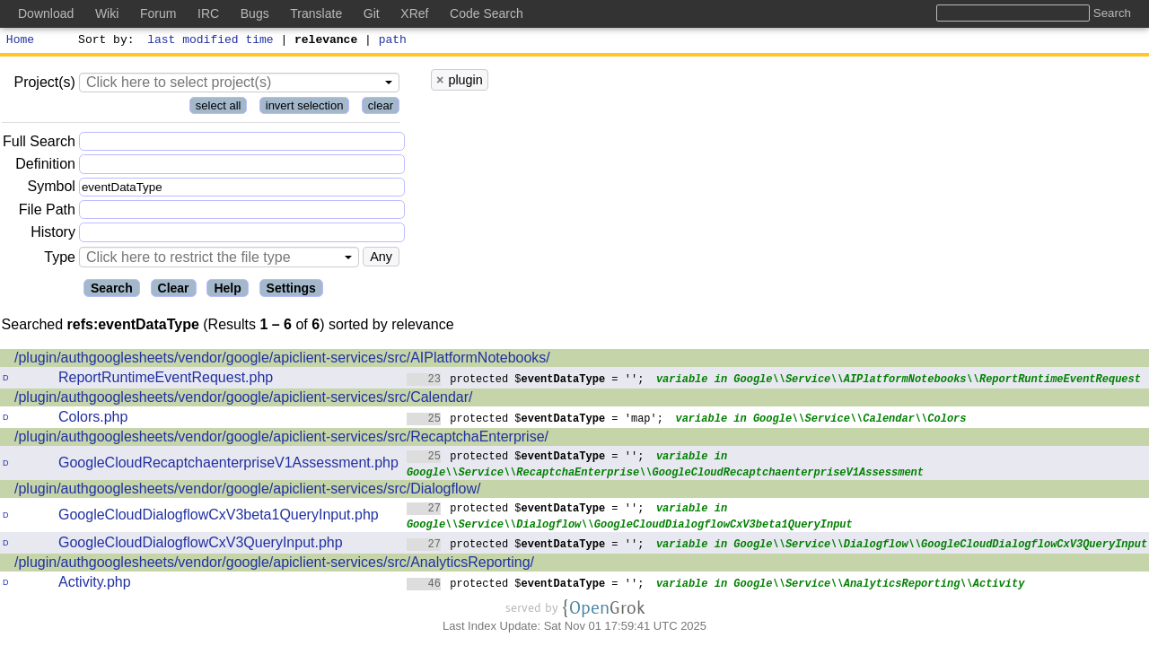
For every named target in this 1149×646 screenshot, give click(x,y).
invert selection (305, 108)
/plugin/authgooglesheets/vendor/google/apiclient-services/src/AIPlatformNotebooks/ (282, 360)
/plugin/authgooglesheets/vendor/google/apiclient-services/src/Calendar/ (243, 399)
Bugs (255, 13)
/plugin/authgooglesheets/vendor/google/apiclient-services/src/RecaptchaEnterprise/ (281, 439)
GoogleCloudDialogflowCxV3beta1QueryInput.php (218, 517)
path (393, 41)
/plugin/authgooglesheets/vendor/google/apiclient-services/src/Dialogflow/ (247, 491)
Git (372, 13)
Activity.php (94, 584)
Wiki (106, 13)
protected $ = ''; (526, 380)
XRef (414, 13)
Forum (158, 13)
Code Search (486, 13)
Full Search (39, 144)
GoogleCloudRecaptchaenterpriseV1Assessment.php (228, 465)
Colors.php (92, 419)
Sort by (103, 41)
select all (218, 108)
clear (380, 108)
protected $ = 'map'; (535, 420)
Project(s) (44, 84)
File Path (47, 212)
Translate (316, 13)
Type (59, 259)
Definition (45, 166)
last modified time (211, 41)
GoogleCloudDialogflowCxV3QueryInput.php (200, 545)
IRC (208, 13)
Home (20, 41)
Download (46, 13)
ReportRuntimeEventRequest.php (165, 380)
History (53, 234)
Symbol (51, 189)
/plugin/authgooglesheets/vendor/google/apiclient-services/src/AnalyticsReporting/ (274, 564)
